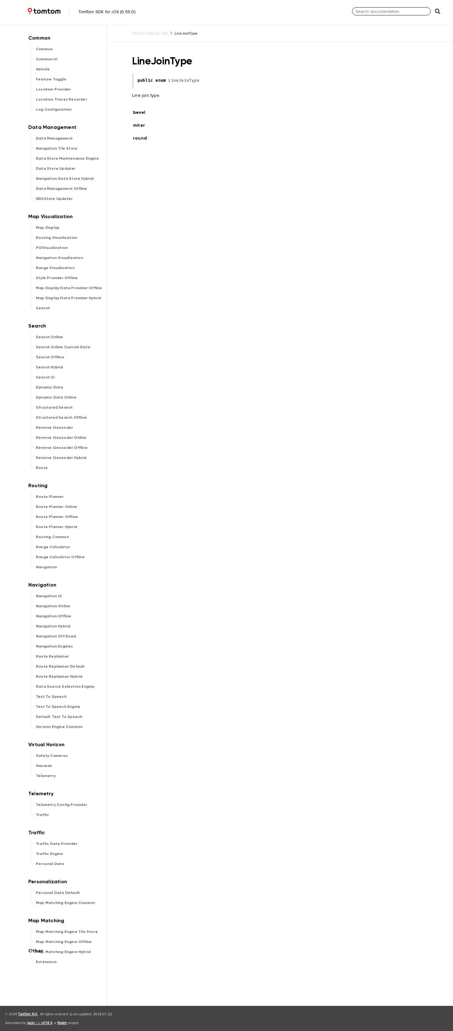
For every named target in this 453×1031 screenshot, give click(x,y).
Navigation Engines (54, 646)
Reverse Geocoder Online (61, 437)
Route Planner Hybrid (56, 527)
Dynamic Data (49, 387)
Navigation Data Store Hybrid (65, 178)
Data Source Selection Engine (65, 686)
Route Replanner (52, 656)
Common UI (46, 59)
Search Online (49, 337)
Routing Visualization (56, 237)
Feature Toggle (51, 79)
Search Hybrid (49, 367)
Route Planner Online (56, 506)
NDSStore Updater (54, 198)
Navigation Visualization (59, 258)
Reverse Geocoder (54, 427)
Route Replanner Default (60, 666)
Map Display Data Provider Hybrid (68, 298)
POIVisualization (52, 247)
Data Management (54, 138)
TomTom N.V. (28, 1014)
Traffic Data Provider (56, 843)
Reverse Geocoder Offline (61, 447)
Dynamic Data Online (56, 397)
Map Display (47, 227)
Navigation (46, 567)
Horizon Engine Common (59, 727)
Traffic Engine (49, 854)
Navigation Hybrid (53, 626)
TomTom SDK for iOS (150, 33)
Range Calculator (53, 547)
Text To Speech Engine (58, 706)
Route (42, 468)
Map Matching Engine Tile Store (67, 931)
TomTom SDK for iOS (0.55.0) (69, 11)
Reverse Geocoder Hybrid (61, 457)
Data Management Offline (61, 188)
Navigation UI (49, 596)
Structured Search (54, 407)
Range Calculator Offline (60, 557)
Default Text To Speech (59, 716)
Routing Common (52, 537)
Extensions (46, 962)
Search (43, 308)
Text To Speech (51, 696)
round (142, 138)
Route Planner (50, 496)
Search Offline (50, 357)
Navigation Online (53, 606)
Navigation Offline (53, 616)
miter (141, 125)
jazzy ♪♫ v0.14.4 (39, 1022)
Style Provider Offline (57, 278)
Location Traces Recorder (61, 99)
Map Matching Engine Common (65, 903)
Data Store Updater (56, 168)
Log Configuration (53, 109)
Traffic (42, 815)
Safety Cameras (52, 755)
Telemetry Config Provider (61, 804)
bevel (141, 112)
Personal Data (50, 864)
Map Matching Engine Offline (64, 942)
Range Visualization (55, 268)
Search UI (45, 377)
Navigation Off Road (56, 636)
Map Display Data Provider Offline (69, 288)
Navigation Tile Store (56, 148)
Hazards (44, 766)
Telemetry (46, 776)
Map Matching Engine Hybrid (63, 952)
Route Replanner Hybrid (59, 676)
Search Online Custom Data (63, 347)
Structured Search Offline (61, 417)
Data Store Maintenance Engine (67, 158)
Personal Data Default (58, 892)
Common (44, 49)
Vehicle (43, 69)
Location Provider (53, 89)
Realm (62, 1022)
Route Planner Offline (57, 517)
